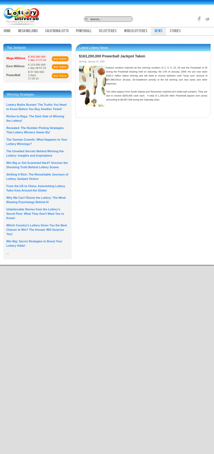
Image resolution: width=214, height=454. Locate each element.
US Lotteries (108, 31)
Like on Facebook (199, 19)
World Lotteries (135, 31)
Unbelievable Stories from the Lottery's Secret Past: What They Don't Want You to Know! (35, 214)
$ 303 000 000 (37, 58)
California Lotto (57, 31)
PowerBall (84, 31)
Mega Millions (28, 31)
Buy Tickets (60, 58)
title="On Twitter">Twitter (207, 19)
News (158, 31)
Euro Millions (15, 66)
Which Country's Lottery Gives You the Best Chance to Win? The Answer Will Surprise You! (36, 230)
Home (7, 31)
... (7, 253)
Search (131, 19)
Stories (175, 31)
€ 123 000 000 (37, 66)
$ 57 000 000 (36, 75)
